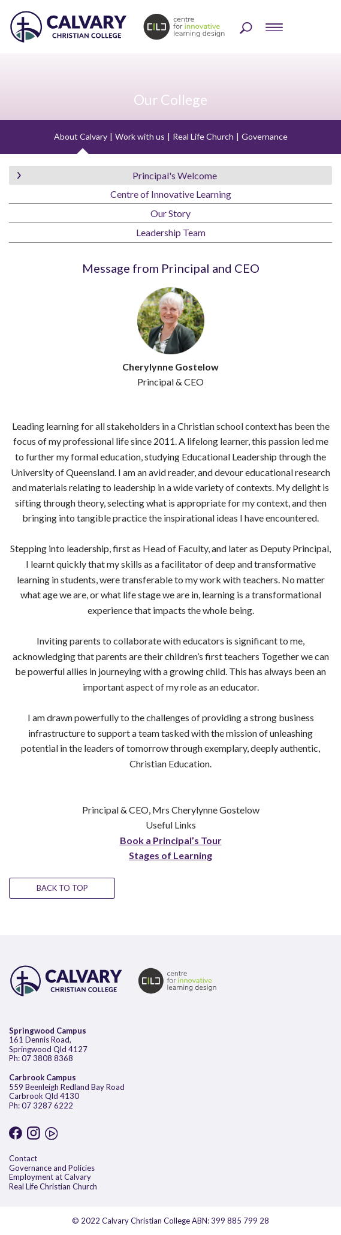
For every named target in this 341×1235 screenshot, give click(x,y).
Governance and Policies (52, 1168)
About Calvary (80, 136)
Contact (23, 1158)
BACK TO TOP (62, 888)
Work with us (140, 136)
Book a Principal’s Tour (171, 840)
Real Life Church (203, 136)
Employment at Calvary (50, 1177)
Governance (265, 136)
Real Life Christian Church (53, 1186)
